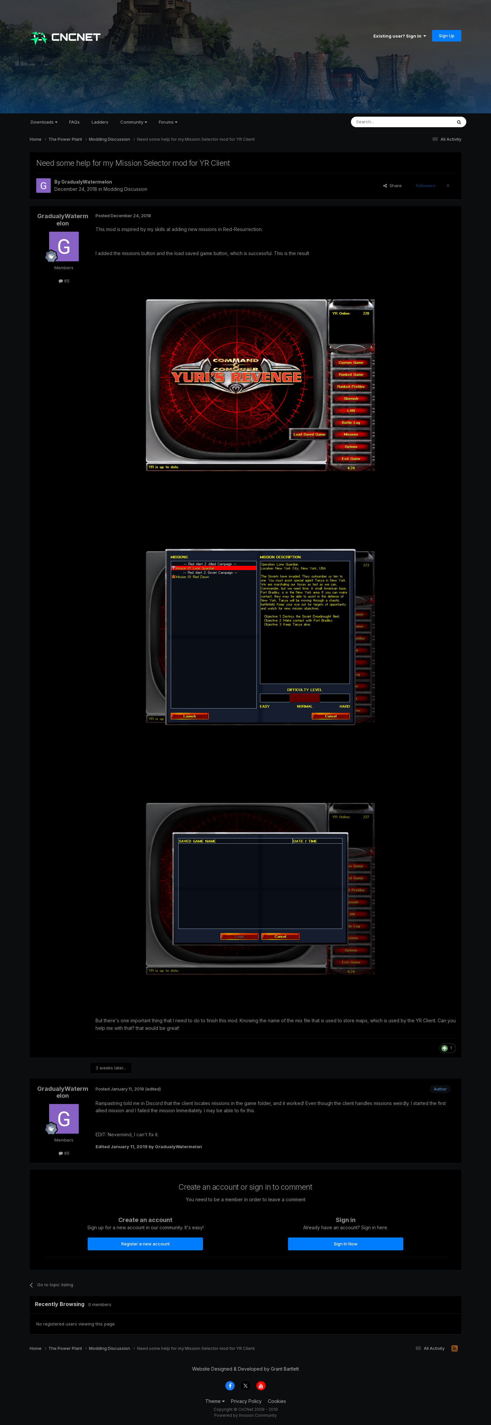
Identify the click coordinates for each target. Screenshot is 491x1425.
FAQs (74, 122)
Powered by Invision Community (245, 1415)
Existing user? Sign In (399, 36)
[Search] (384, 122)
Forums (168, 122)
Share (392, 185)
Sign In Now (346, 1243)
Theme (215, 1401)
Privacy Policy (246, 1401)
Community (133, 122)
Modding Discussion (125, 189)
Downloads (44, 122)
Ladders (100, 122)
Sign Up (446, 35)
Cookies (277, 1401)
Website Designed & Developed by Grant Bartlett (245, 1369)
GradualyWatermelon (86, 182)
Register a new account (145, 1243)
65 (64, 280)
